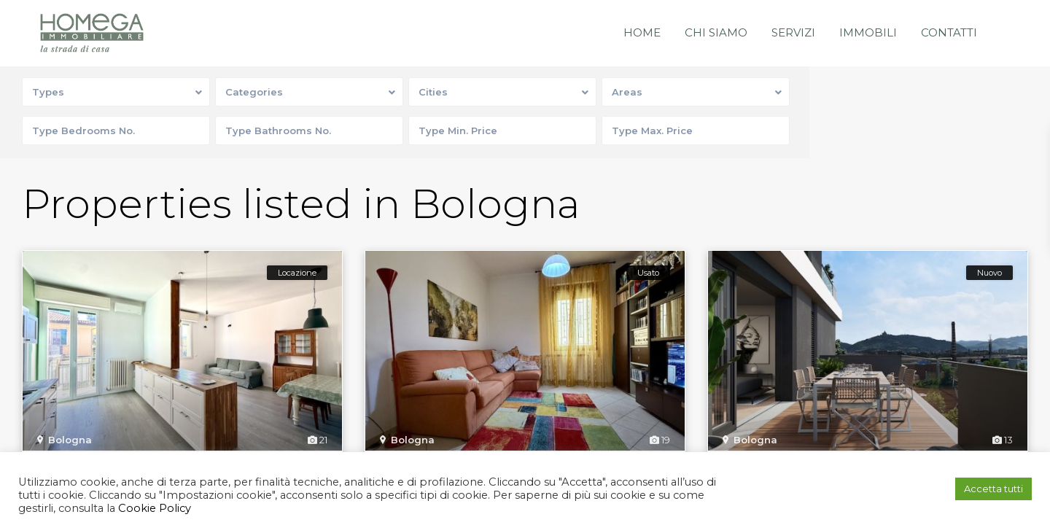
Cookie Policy (153, 508)
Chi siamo (716, 32)
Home (642, 32)
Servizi (793, 32)
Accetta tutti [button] (993, 488)
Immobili (868, 32)
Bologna (70, 440)
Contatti (949, 32)
